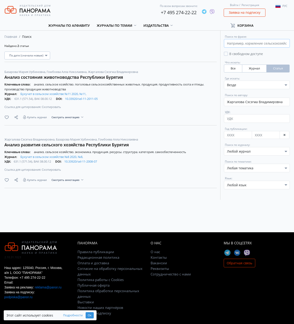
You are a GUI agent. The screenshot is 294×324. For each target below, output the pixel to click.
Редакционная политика (98, 257)
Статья (278, 68)
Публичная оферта (94, 285)
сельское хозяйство (59, 84)
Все (233, 68)
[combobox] (257, 151)
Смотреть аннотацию (65, 117)
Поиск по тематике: (238, 162)
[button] (244, 25)
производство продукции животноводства (35, 89)
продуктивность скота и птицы (181, 84)
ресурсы (116, 152)
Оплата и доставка (93, 263)
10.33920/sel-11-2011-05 (81, 99)
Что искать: (232, 62)
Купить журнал (37, 117)
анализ (39, 84)
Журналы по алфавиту (69, 25)
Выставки (86, 302)
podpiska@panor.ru (18, 297)
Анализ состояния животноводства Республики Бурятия (63, 77)
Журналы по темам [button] (114, 25)
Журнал (254, 68)
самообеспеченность (170, 152)
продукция (150, 84)
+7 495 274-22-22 (179, 12)
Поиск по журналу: (237, 145)
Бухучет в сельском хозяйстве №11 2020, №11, (53, 94)
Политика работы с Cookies (101, 279)
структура (130, 152)
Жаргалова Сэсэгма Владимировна (113, 72)
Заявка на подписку (244, 12)
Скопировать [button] (51, 107)
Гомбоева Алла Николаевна (67, 72)
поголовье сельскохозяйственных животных (108, 84)
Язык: (228, 178)
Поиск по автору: (236, 95)
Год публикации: (236, 129)
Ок (90, 315)
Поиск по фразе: (236, 37)
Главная (10, 36)
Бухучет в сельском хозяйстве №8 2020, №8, (51, 157)
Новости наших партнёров (100, 307)
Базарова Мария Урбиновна (25, 72)
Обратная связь (239, 263)
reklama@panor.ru (48, 287)
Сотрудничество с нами (171, 274)
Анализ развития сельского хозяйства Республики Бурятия (66, 144)
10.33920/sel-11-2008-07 (80, 161)
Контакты (159, 257)
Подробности (73, 315)
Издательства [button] (156, 25)
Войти (234, 5)
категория (146, 152)
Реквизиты (160, 268)
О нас (155, 251)
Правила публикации (96, 251)
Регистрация (250, 5)
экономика (83, 152)
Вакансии (159, 263)
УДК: (227, 112)
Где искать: (232, 78)
